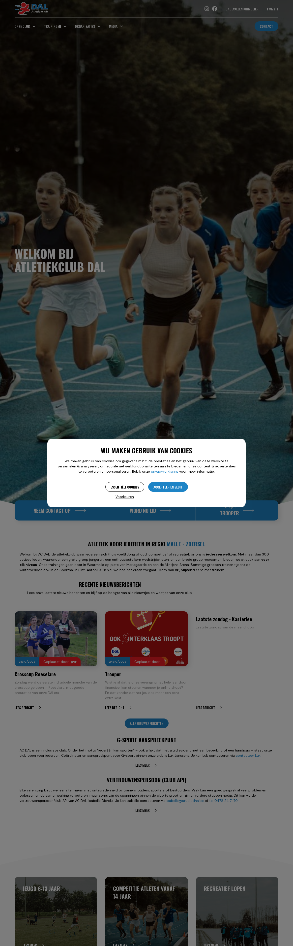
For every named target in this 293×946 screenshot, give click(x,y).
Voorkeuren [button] (125, 496)
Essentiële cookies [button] (125, 486)
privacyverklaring (164, 471)
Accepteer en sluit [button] (168, 486)
